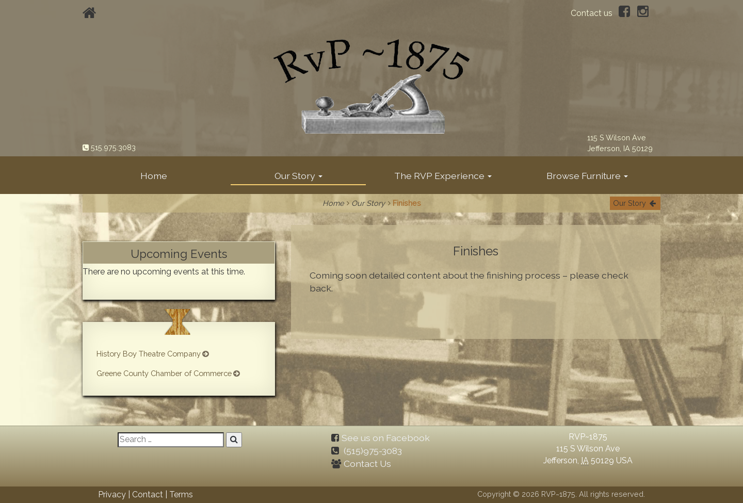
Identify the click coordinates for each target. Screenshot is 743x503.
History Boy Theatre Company (152, 353)
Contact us (591, 13)
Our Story (298, 175)
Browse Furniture (587, 175)
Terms (181, 494)
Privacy (112, 494)
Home (153, 175)
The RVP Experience (443, 175)
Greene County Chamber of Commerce (168, 373)
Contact (147, 494)
